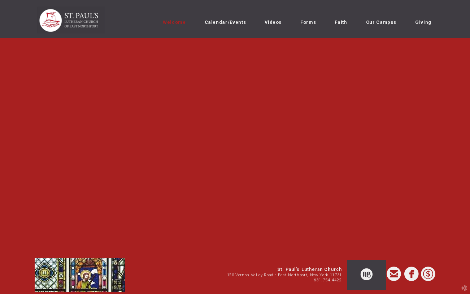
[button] (366, 275)
